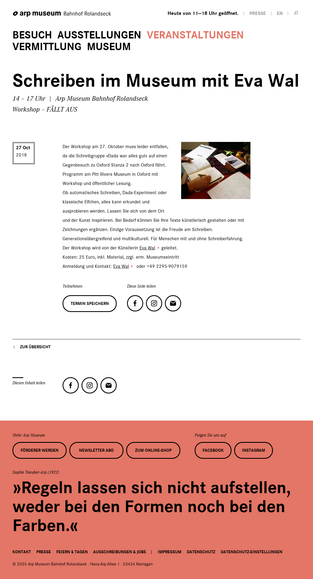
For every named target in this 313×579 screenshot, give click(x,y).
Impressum (169, 551)
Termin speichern (90, 303)
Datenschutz (201, 551)
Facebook (213, 450)
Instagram (253, 450)
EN (280, 13)
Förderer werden (39, 450)
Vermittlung (46, 46)
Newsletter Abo (96, 450)
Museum (109, 46)
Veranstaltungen (195, 35)
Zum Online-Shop (153, 450)
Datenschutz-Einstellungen (251, 551)
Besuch (32, 35)
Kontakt (21, 551)
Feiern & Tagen (72, 551)
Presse (43, 551)
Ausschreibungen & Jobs (119, 551)
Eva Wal (147, 248)
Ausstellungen (99, 35)
